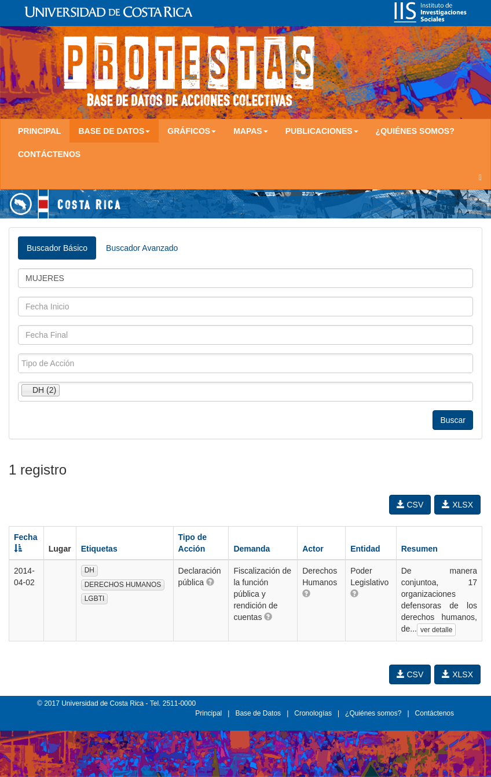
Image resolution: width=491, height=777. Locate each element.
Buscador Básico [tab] (57, 248)
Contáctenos (49, 154)
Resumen (419, 548)
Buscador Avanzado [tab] (142, 248)
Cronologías (313, 713)
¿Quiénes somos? (415, 131)
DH (89, 570)
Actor (313, 548)
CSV (410, 504)
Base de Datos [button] (114, 131)
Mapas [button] (250, 131)
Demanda (251, 548)
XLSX (457, 504)
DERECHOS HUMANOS (123, 585)
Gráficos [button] (191, 131)
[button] (210, 582)
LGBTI (95, 598)
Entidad (365, 548)
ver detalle (436, 630)
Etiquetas (99, 548)
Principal (39, 131)
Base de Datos (258, 713)
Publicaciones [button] (321, 131)
